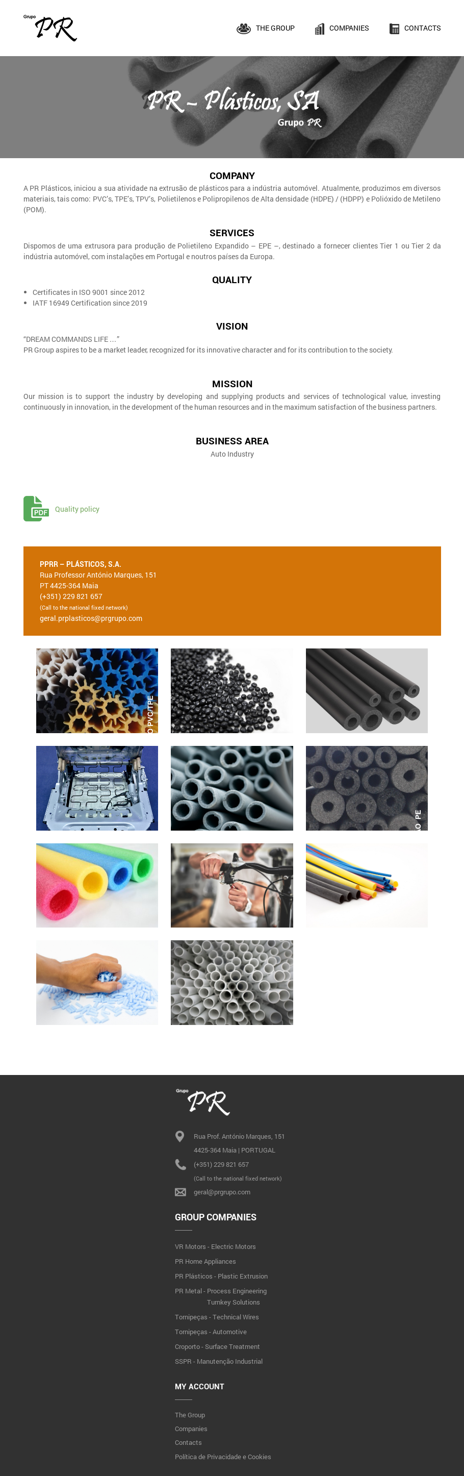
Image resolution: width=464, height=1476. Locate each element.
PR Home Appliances (205, 1261)
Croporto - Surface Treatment (217, 1346)
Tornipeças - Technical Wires (217, 1316)
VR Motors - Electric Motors (215, 1246)
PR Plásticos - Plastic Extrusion (221, 1276)
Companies (342, 29)
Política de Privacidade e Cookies (223, 1456)
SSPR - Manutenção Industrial (219, 1361)
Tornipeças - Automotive (211, 1331)
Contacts (415, 29)
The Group (266, 29)
